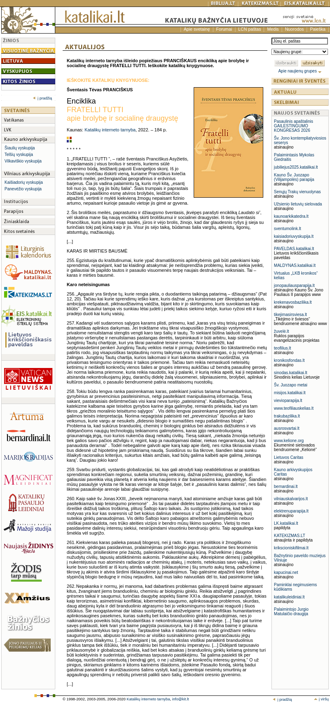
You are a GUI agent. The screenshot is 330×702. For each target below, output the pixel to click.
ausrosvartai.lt (286, 428)
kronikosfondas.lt (289, 360)
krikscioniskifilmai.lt (291, 548)
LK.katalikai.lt (286, 523)
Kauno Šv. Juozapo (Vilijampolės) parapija (294, 177)
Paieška (317, 29)
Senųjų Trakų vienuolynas (297, 192)
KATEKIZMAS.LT (289, 535)
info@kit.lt (180, 699)
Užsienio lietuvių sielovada (298, 204)
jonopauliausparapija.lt (294, 285)
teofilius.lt (282, 348)
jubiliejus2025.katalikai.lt (296, 167)
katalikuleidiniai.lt (289, 597)
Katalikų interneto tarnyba (110, 129)
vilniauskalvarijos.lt (291, 499)
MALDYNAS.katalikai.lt (295, 265)
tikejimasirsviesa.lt (290, 314)
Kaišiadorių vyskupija (24, 182)
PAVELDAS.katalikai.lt (294, 248)
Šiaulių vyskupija (20, 148)
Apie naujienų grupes (300, 71)
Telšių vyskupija (19, 154)
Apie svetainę (197, 29)
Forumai (224, 29)
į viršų (321, 699)
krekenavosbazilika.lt (293, 302)
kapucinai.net (286, 572)
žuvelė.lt (281, 331)
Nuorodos (294, 29)
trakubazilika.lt (287, 416)
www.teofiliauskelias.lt (294, 408)
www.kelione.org (289, 440)
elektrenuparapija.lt (291, 511)
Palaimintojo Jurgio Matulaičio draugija (291, 611)
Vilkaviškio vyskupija (23, 161)
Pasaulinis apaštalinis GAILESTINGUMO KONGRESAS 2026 (293, 126)
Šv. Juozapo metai (290, 385)
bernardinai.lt (286, 486)
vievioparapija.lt (288, 400)
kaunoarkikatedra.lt (291, 216)
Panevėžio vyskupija (23, 189)
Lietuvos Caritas (288, 457)
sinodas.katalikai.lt (290, 372)
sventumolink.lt (287, 228)
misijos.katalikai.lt (289, 393)
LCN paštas (249, 29)
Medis (272, 29)
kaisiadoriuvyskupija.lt (294, 236)
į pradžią (42, 98)
